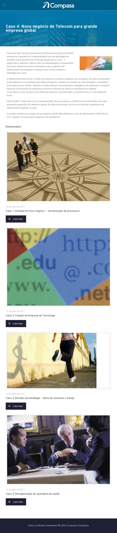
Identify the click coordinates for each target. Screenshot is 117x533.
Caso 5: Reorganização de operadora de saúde (33, 493)
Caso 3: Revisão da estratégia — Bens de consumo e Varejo (40, 398)
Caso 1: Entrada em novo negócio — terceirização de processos (43, 210)
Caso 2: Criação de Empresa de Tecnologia (30, 315)
